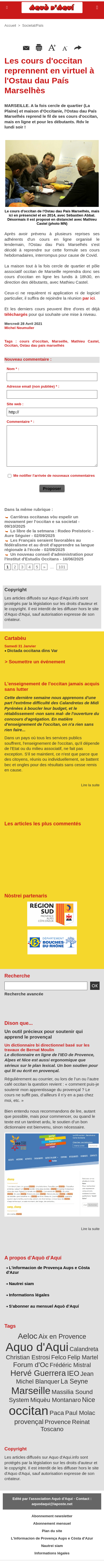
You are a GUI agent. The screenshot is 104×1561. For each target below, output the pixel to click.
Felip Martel (82, 1357)
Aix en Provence (62, 1336)
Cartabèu (15, 638)
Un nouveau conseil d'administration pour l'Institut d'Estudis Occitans (48, 556)
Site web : (15, 404)
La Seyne (74, 1381)
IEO (73, 1373)
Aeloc (27, 1336)
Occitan (11, 345)
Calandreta (84, 1349)
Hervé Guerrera (38, 1373)
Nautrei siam (20, 1283)
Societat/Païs (33, 25)
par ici (88, 298)
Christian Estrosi (28, 1357)
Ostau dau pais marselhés (42, 345)
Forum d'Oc (31, 1364)
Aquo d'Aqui (37, 1347)
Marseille (59, 341)
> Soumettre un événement (35, 661)
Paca (57, 1412)
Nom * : (13, 369)
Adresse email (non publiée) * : (33, 386)
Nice (88, 1399)
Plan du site (52, 1531)
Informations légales (27, 1294)
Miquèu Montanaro (55, 1399)
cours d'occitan (34, 341)
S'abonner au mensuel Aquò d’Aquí (42, 1306)
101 (62, 567)
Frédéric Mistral (70, 1365)
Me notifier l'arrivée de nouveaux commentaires (54, 475)
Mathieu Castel (85, 341)
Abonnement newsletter (52, 1516)
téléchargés (15, 314)
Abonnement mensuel (52, 1523)
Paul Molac (80, 1412)
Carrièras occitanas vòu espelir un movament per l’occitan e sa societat (41, 519)
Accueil (10, 25)
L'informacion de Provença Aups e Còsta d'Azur (48, 1270)
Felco (58, 1357)
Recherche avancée (23, 994)
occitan (29, 1411)
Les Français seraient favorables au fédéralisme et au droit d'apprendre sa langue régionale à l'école (49, 545)
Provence (58, 1421)
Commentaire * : (20, 422)
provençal (29, 1421)
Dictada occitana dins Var (32, 650)
